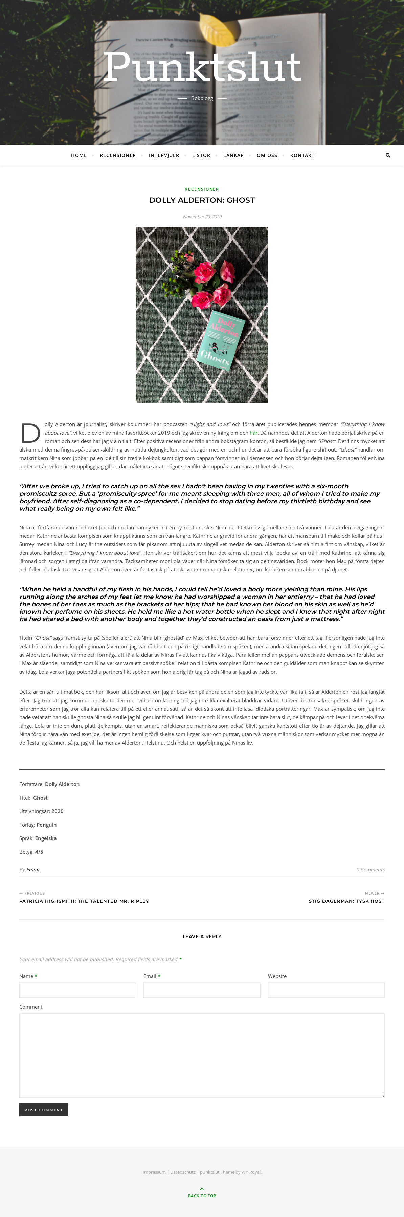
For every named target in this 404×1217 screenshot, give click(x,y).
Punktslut (202, 68)
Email (151, 976)
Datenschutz (183, 1172)
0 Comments (370, 869)
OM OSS (267, 155)
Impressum (154, 1172)
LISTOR (201, 155)
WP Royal (251, 1172)
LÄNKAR (233, 155)
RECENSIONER (118, 155)
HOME (79, 155)
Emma (33, 869)
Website (277, 976)
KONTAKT (302, 155)
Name (28, 976)
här (253, 432)
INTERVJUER (164, 155)
